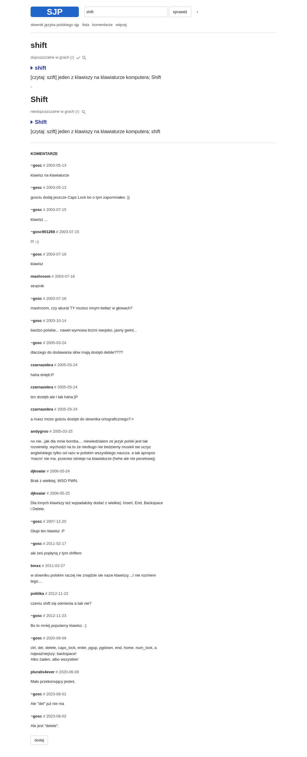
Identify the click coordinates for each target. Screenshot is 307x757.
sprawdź (180, 12)
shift (38, 68)
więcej (121, 24)
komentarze (102, 24)
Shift (39, 122)
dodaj (39, 740)
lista (85, 24)
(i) (72, 57)
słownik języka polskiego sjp (55, 24)
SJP (55, 11)
